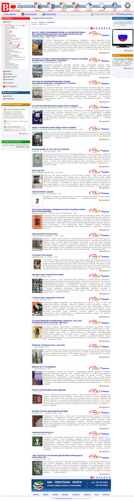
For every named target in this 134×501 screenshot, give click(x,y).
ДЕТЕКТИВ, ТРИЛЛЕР (11, 47)
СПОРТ (6, 29)
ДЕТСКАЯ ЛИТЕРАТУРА (11, 46)
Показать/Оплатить (124, 14)
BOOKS (36, 494)
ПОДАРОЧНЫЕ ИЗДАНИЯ (11, 55)
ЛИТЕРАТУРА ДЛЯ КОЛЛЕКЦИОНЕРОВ (15, 57)
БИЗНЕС (6, 61)
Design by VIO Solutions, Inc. (64, 498)
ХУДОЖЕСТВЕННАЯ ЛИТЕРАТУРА (14, 25)
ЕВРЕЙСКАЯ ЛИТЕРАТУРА (11, 56)
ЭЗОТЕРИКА (8, 24)
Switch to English (29, 14)
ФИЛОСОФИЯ (8, 30)
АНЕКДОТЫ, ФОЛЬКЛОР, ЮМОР (13, 52)
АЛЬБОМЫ (7, 53)
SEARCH (87, 494)
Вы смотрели (9, 14)
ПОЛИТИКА (7, 62)
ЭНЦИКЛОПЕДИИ (9, 63)
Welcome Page (49, 14)
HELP (97, 494)
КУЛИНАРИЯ (8, 41)
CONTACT (106, 494)
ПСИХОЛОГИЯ (8, 37)
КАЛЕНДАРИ (8, 58)
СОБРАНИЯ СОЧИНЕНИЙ (11, 68)
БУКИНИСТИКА (8, 50)
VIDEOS (46, 494)
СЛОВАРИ (8, 32)
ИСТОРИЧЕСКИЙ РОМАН (11, 64)
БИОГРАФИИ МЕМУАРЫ (11, 51)
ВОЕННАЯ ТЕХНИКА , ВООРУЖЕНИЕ (14, 48)
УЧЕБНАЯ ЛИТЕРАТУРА (10, 28)
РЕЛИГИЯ (7, 33)
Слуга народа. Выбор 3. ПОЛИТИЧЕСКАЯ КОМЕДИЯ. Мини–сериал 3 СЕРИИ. (15, 129)
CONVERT (76, 494)
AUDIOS (55, 494)
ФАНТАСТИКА (9, 27)
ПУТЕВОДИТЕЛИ (9, 34)
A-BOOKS (64, 494)
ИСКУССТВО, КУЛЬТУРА (11, 66)
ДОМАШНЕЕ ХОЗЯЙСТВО (12, 44)
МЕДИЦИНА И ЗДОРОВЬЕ (11, 39)
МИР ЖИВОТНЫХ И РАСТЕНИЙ (13, 38)
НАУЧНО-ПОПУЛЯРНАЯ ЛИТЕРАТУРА (14, 59)
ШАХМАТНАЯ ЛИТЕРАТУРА (11, 67)
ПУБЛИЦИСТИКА (9, 36)
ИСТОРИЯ (8, 43)
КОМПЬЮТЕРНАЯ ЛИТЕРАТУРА (13, 42)
